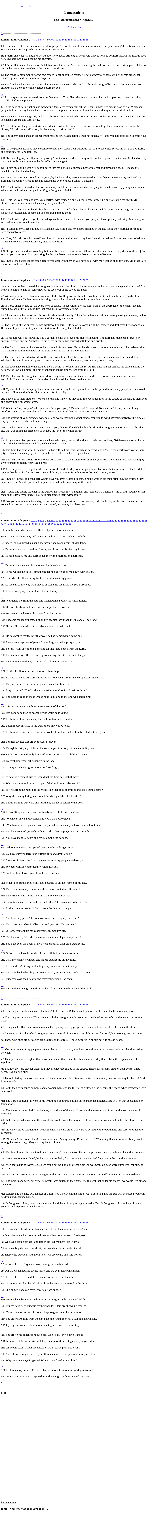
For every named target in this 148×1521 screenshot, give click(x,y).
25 (95, 520)
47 (14, 523)
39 (137, 520)
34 (122, 520)
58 (46, 523)
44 (5, 523)
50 (23, 523)
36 (128, 520)
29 (107, 520)
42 (146, 520)
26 (98, 520)
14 (63, 39)
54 (34, 523)
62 (58, 523)
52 (28, 523)
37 (131, 520)
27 (101, 520)
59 (49, 523)
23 (90, 520)
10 (51, 39)
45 (8, 523)
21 (84, 39)
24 (92, 520)
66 (70, 523)
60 (52, 523)
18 (75, 39)
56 (40, 523)
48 (17, 523)
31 (113, 520)
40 (140, 520)
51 (26, 523)
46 (11, 523)
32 (116, 520)
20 (81, 39)
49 (20, 523)
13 (60, 39)
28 (104, 520)
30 (110, 520)
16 (69, 39)
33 (119, 520)
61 (55, 523)
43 (2, 523)
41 (143, 520)
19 (78, 39)
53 (31, 523)
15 (66, 39)
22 (87, 39)
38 (134, 520)
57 (43, 523)
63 (61, 523)
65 (67, 523)
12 (57, 39)
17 (72, 39)
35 (125, 520)
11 (54, 39)
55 (37, 523)
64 (64, 523)
